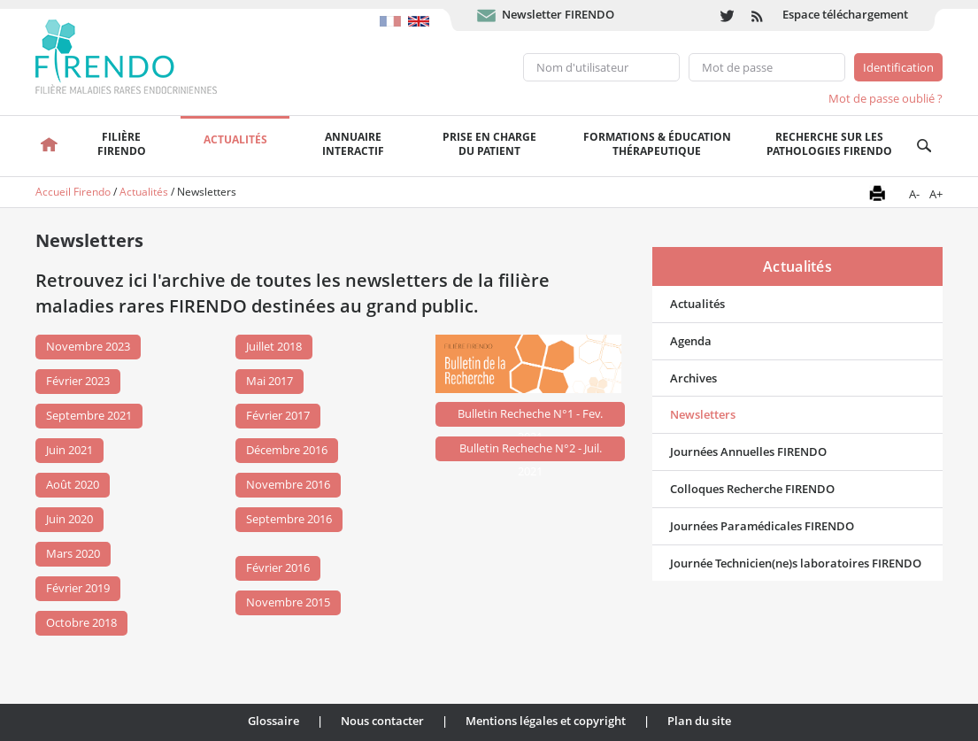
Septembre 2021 (89, 415)
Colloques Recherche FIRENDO (752, 489)
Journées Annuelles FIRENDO (748, 451)
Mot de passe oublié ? (885, 98)
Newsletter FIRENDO (558, 14)
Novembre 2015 (288, 602)
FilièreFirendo (121, 143)
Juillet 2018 (274, 346)
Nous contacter (382, 721)
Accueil (49, 146)
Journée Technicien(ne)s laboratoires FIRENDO (795, 563)
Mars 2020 (73, 553)
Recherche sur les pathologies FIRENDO (829, 143)
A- (914, 194)
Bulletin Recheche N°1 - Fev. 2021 (530, 416)
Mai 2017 (269, 381)
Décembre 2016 (286, 450)
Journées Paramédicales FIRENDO (762, 526)
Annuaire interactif (353, 143)
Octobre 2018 (81, 622)
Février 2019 (78, 588)
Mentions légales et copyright (546, 721)
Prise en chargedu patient (489, 143)
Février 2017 (278, 415)
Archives (693, 378)
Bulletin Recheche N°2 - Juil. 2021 (530, 450)
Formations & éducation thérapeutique (657, 143)
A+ (936, 194)
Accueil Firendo (73, 191)
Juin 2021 (69, 450)
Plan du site (699, 721)
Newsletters (702, 414)
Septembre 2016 (289, 519)
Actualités (235, 139)
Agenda (691, 341)
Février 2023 (78, 381)
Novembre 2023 (88, 346)
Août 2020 (72, 484)
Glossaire (273, 721)
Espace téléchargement (845, 14)
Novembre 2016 (288, 484)
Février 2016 (278, 567)
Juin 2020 (69, 519)
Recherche (924, 146)
